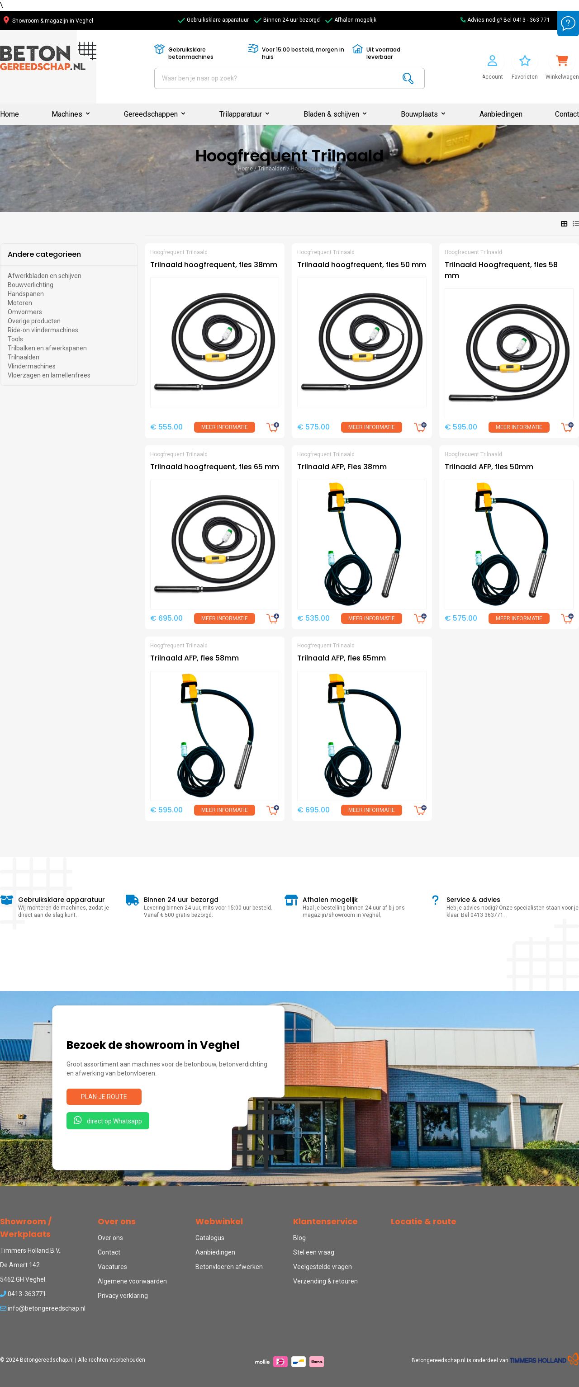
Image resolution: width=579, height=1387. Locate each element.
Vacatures (112, 1266)
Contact (567, 114)
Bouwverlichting (30, 284)
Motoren (20, 303)
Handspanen (26, 293)
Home (9, 114)
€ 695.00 (166, 618)
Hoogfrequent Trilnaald (319, 168)
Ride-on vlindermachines (43, 330)
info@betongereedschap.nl (42, 1308)
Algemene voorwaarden (132, 1281)
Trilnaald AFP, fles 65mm (341, 658)
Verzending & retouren (325, 1281)
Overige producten (34, 321)
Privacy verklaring (123, 1295)
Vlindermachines (32, 366)
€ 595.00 (461, 427)
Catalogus (209, 1237)
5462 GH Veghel (22, 1279)
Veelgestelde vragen (322, 1266)
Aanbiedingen (500, 114)
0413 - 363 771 (531, 20)
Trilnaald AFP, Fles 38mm (342, 467)
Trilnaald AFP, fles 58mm (194, 658)
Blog (299, 1237)
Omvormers (25, 312)
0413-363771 (23, 1293)
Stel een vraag (313, 1252)
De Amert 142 (20, 1265)
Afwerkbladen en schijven (44, 275)
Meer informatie (224, 427)
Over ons (110, 1237)
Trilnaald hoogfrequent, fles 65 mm (214, 467)
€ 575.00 (313, 427)
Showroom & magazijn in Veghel (48, 21)
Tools (15, 339)
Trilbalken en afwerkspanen (47, 348)
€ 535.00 (313, 618)
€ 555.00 (166, 427)
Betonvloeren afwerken (229, 1266)
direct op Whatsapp (108, 1120)
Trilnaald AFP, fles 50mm (489, 467)
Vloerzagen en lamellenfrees (49, 375)
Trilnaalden (272, 168)
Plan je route (104, 1096)
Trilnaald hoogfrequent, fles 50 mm (361, 264)
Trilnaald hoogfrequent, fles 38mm (213, 264)
